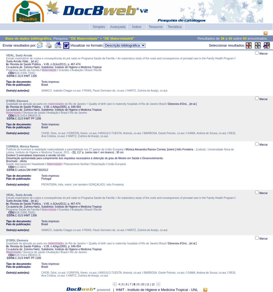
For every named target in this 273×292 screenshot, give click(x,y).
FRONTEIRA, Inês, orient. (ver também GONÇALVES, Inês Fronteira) (82, 184)
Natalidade (38, 164)
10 (142, 284)
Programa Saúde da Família (22, 70)
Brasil (88, 70)
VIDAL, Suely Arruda (19, 55)
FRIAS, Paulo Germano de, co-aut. (104, 90)
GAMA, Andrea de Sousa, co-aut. (207, 133)
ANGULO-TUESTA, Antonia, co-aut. (120, 133)
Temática (175, 27)
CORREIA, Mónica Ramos (22, 146)
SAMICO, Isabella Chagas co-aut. (61, 90)
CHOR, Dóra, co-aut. (53, 133)
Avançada (118, 27)
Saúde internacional (18, 164)
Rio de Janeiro (78, 112)
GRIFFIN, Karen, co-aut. (82, 133)
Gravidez (64, 70)
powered (103, 290)
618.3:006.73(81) (25, 73)
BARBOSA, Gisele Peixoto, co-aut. (164, 133)
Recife (98, 70)
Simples (99, 27)
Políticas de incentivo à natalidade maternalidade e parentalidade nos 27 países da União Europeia (64, 149)
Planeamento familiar (76, 164)
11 (147, 284)
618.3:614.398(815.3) (28, 115)
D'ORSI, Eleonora (17, 101)
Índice (137, 27)
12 (153, 284)
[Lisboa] (201, 149)
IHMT (27, 76)
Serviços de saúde (34, 112)
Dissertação (98, 164)
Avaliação (77, 70)
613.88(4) (20, 167)
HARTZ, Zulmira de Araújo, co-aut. (147, 90)
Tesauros (156, 27)
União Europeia (116, 164)
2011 (66, 152)
